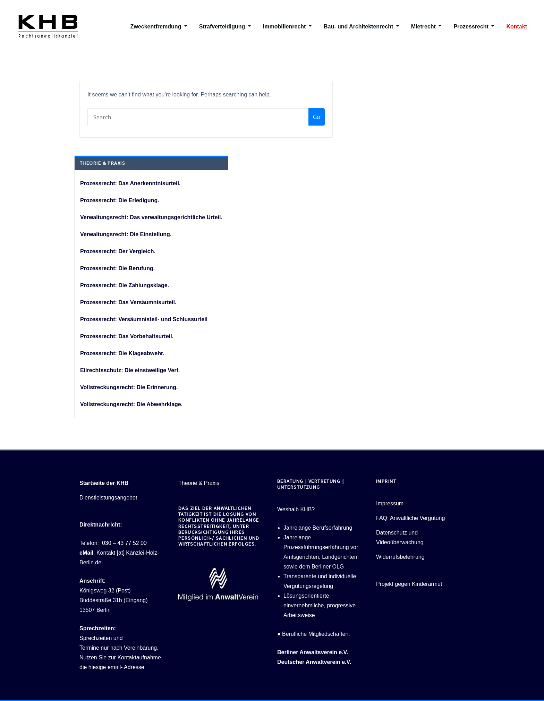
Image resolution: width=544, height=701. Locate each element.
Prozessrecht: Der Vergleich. (117, 251)
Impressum (389, 503)
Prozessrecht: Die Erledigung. (119, 200)
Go (316, 117)
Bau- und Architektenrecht (361, 26)
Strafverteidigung (225, 26)
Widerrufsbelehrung (400, 557)
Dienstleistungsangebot (108, 498)
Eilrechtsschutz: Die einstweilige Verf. (130, 370)
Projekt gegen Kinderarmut (409, 584)
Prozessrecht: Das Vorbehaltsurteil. (126, 336)
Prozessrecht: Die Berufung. (117, 268)
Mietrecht (426, 26)
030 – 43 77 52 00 (124, 543)
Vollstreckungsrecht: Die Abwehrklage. (131, 404)
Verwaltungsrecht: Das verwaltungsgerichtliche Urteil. (151, 217)
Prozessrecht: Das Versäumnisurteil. (128, 302)
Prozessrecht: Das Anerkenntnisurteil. (130, 183)
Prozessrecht (473, 26)
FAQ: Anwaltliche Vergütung (410, 518)
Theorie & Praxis (198, 483)
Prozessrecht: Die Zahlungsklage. (124, 285)
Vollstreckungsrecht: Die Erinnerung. (129, 387)
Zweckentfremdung (158, 26)
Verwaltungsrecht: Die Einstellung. (125, 234)
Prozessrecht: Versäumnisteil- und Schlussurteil (143, 319)
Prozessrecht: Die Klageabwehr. (122, 353)
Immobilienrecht (287, 26)
